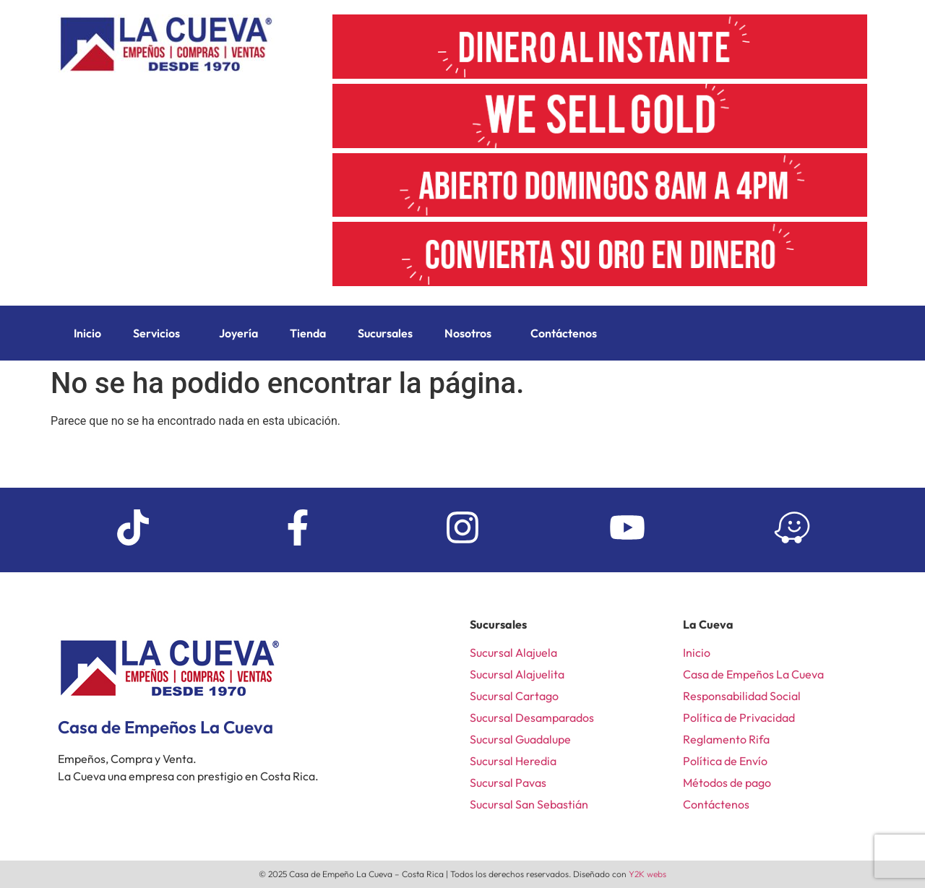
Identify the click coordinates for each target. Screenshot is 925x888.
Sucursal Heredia (513, 761)
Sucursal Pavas (508, 782)
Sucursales (385, 333)
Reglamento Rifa (726, 739)
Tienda (308, 333)
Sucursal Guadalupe (520, 739)
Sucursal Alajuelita (517, 674)
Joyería (238, 333)
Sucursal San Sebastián (529, 804)
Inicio (87, 333)
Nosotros (467, 333)
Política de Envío (725, 761)
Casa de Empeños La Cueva (753, 674)
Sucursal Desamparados (532, 717)
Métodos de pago (727, 782)
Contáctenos (563, 333)
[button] (160, 333)
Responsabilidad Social (742, 696)
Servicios (156, 333)
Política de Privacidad (739, 717)
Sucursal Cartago (514, 696)
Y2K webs (647, 873)
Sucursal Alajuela (513, 652)
